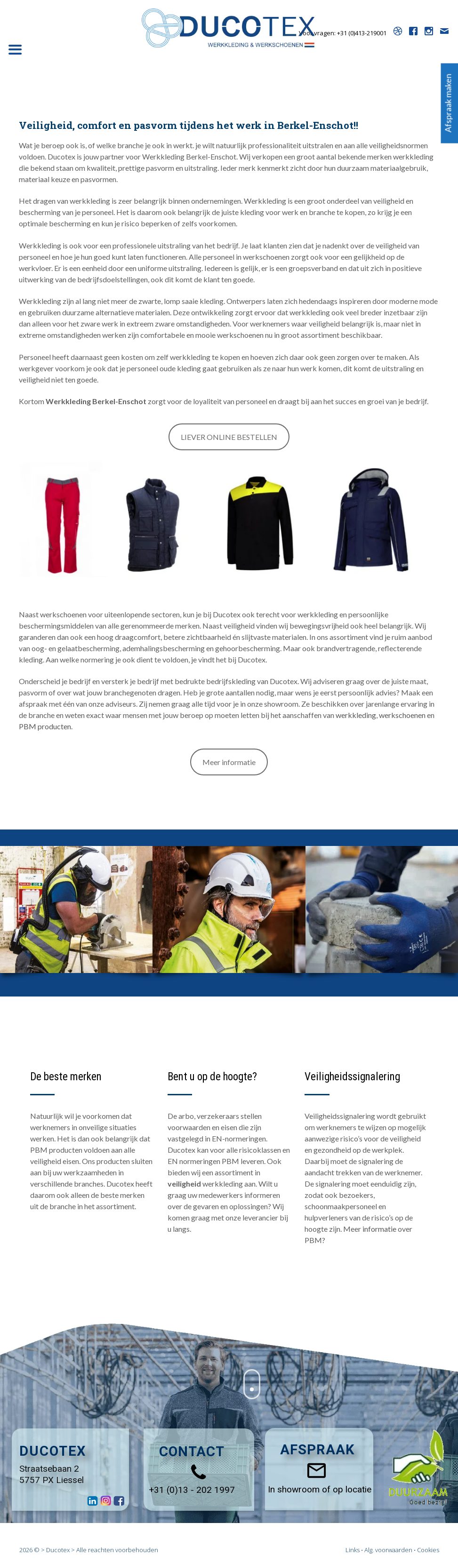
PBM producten (45, 726)
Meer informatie (229, 762)
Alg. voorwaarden (388, 1550)
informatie (379, 1228)
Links (353, 1550)
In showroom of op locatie (319, 1489)
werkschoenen (402, 714)
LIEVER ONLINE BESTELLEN (229, 436)
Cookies (428, 1550)
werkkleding (356, 714)
